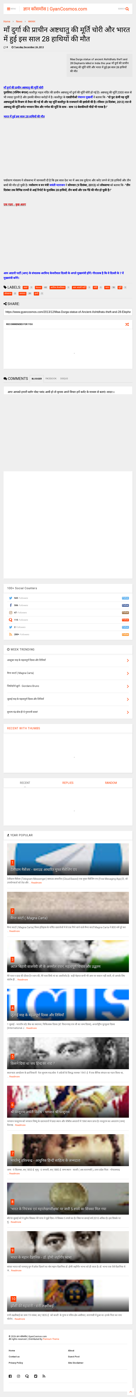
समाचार (31, 21)
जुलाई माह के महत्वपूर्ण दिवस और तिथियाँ (37, 1015)
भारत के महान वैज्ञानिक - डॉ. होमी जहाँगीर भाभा (41, 1257)
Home (7, 21)
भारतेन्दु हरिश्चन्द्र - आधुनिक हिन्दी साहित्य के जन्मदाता (45, 1160)
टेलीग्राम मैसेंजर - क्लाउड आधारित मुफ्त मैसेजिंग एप (44, 869)
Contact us (14, 1356)
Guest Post (74, 1356)
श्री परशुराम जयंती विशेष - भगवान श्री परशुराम (40, 1112)
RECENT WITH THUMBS (23, 728)
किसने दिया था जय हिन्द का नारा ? (33, 1063)
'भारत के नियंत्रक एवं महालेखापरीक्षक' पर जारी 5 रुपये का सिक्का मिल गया (58, 1209)
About (71, 1350)
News (19, 21)
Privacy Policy (16, 1363)
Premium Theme (51, 1339)
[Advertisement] (68, 152)
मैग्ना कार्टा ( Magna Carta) (29, 918)
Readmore (36, 882)
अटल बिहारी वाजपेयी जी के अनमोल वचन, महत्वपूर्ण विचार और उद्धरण (55, 966)
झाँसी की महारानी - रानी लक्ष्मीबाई (32, 1306)
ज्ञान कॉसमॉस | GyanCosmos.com (55, 9)
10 (13, 1299)
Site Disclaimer (75, 1363)
